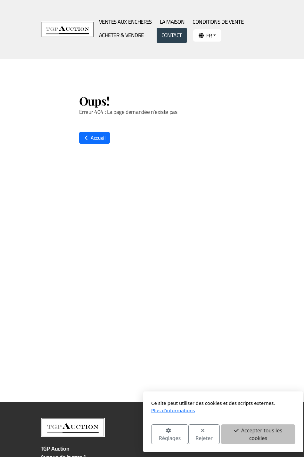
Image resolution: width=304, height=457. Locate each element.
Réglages (98, 435)
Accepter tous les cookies (187, 434)
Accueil (94, 138)
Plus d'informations (102, 410)
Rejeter (133, 435)
